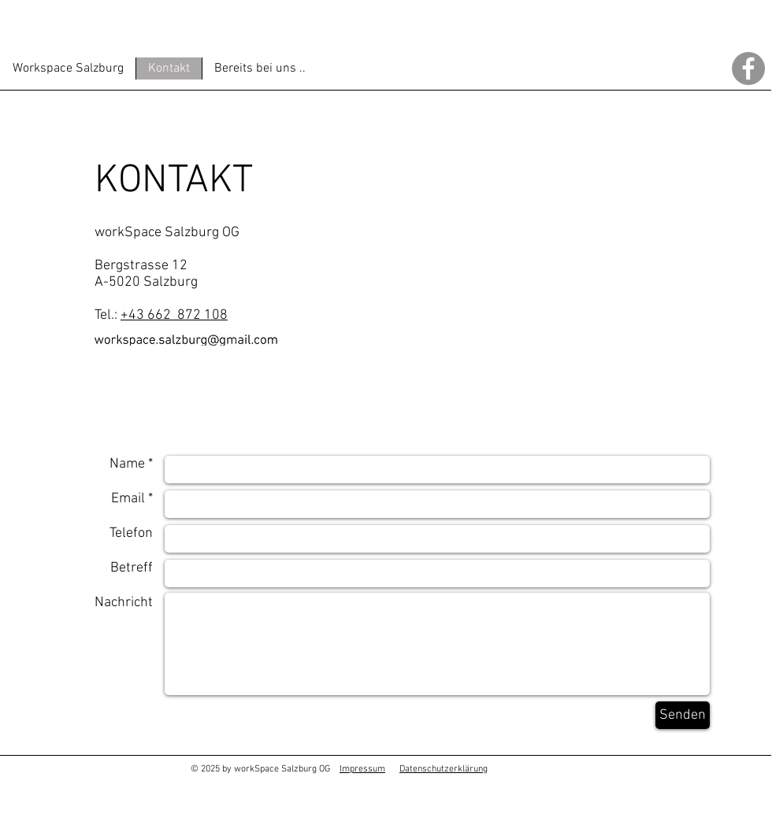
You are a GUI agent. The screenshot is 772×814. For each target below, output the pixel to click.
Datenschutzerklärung (443, 769)
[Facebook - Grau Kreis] (748, 68)
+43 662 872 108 (174, 315)
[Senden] (682, 715)
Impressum (362, 769)
